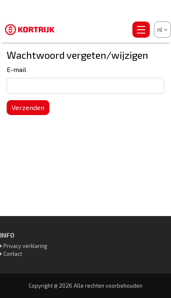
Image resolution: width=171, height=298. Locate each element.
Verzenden (28, 107)
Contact (12, 253)
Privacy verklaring (25, 246)
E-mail (16, 69)
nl (162, 29)
